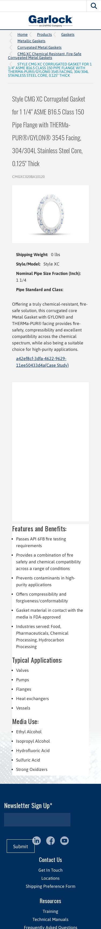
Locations (50, 878)
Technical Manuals (50, 919)
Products (44, 34)
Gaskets (67, 34)
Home (22, 34)
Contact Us (50, 859)
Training (50, 911)
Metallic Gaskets (31, 41)
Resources (50, 900)
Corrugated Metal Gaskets (39, 47)
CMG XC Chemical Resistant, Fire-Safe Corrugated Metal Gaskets (44, 56)
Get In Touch (50, 870)
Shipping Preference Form (50, 886)
